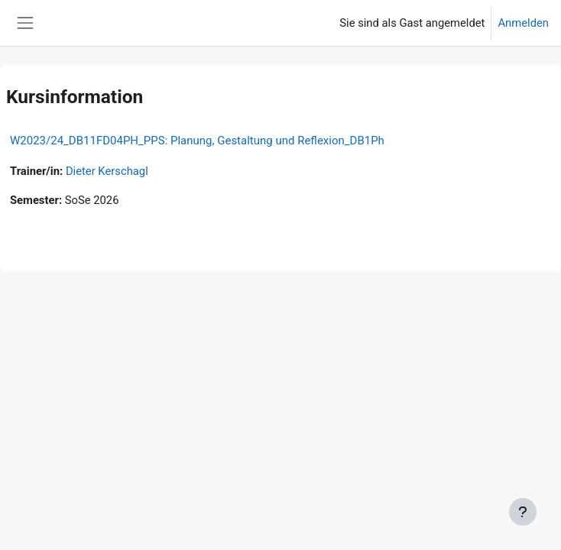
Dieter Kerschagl (107, 171)
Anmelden (523, 23)
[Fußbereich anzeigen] (523, 512)
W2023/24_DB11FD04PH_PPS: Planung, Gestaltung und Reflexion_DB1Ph (197, 140)
